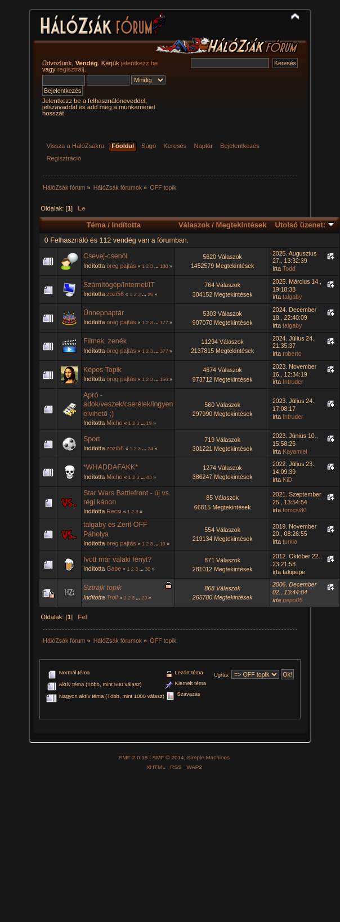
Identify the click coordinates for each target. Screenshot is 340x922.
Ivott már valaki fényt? (117, 559)
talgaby (292, 296)
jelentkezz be (139, 63)
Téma (96, 225)
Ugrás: (222, 675)
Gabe (113, 568)
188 (164, 266)
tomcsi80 (294, 510)
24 (150, 448)
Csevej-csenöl (105, 256)
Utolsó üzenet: (304, 225)
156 (164, 379)
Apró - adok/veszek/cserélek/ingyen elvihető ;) (128, 404)
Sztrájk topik (102, 588)
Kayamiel (295, 451)
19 (149, 423)
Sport (91, 439)
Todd (289, 268)
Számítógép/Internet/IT (119, 285)
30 (147, 569)
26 (150, 294)
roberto (292, 353)
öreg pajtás (121, 265)
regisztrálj (70, 69)
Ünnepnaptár (103, 313)
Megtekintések (241, 225)
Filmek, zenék (105, 341)
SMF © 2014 (168, 757)
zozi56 (115, 293)
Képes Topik (102, 370)
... (157, 266)
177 (164, 322)
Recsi (114, 511)
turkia (290, 541)
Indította (126, 225)
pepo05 (292, 600)
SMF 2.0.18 (133, 757)
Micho (114, 422)
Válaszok (194, 225)
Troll (112, 597)
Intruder (293, 381)
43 (149, 477)
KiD (287, 479)
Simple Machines (208, 757)
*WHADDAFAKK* (110, 467)
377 (164, 351)
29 (144, 598)
